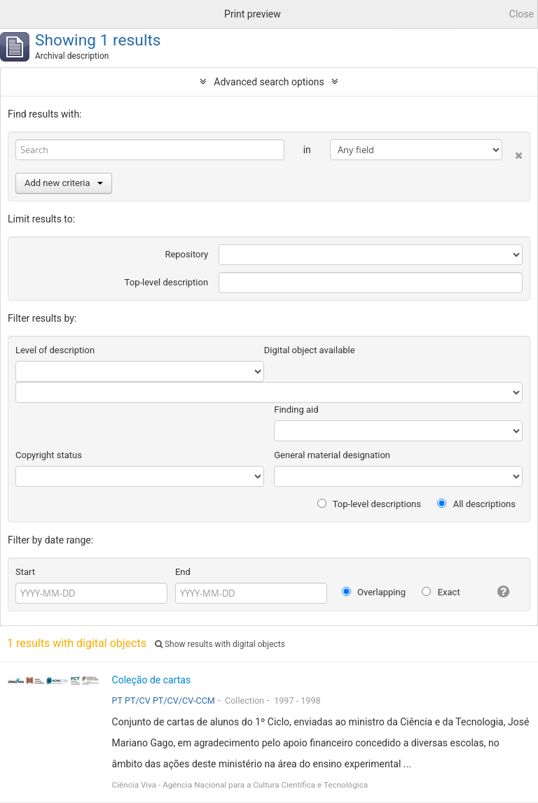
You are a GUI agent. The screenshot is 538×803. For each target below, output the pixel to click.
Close (521, 14)
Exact (441, 592)
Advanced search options (269, 81)
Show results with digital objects (220, 644)
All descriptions (476, 504)
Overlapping (374, 592)
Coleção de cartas (151, 679)
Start (25, 572)
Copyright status (48, 455)
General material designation (332, 455)
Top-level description (167, 282)
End (183, 572)
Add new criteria (64, 183)
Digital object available (309, 350)
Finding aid (296, 409)
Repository (186, 254)
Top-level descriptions (369, 504)
